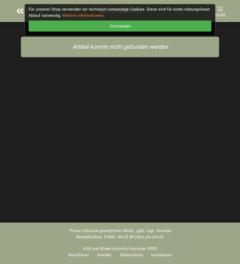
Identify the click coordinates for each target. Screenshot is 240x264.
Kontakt (104, 255)
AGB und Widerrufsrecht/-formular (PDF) (120, 248)
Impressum (161, 255)
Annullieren (78, 255)
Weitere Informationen (82, 15)
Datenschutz (131, 255)
